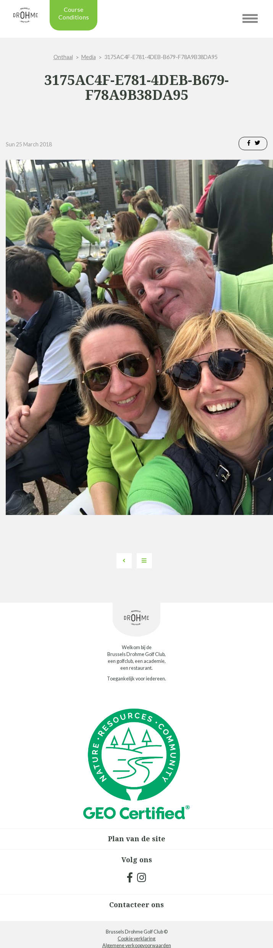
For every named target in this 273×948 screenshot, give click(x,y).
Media (88, 57)
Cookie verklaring (136, 939)
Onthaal (63, 57)
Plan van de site (136, 838)
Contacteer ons (136, 904)
